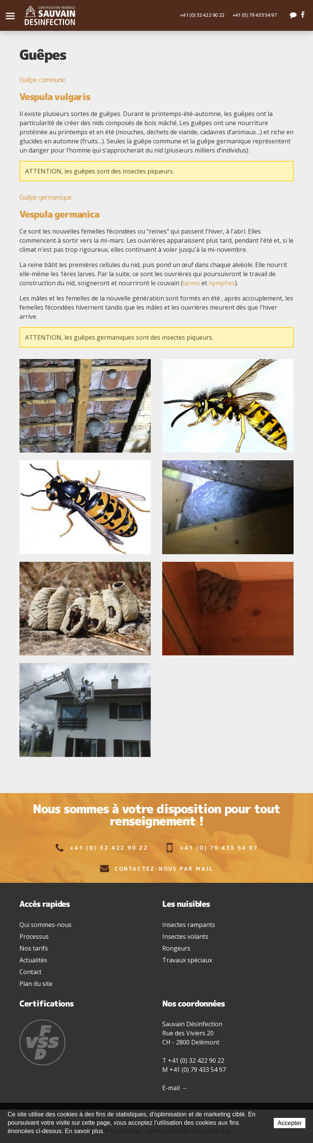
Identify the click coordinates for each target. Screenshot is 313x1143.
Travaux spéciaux (187, 960)
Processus (34, 936)
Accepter (290, 1123)
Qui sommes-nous (45, 924)
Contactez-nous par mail (156, 868)
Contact (30, 972)
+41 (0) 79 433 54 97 (254, 15)
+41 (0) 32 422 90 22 (202, 15)
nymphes (222, 283)
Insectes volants (185, 936)
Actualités (33, 960)
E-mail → (174, 1088)
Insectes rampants (188, 924)
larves (191, 283)
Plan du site (36, 983)
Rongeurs (176, 948)
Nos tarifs (33, 948)
